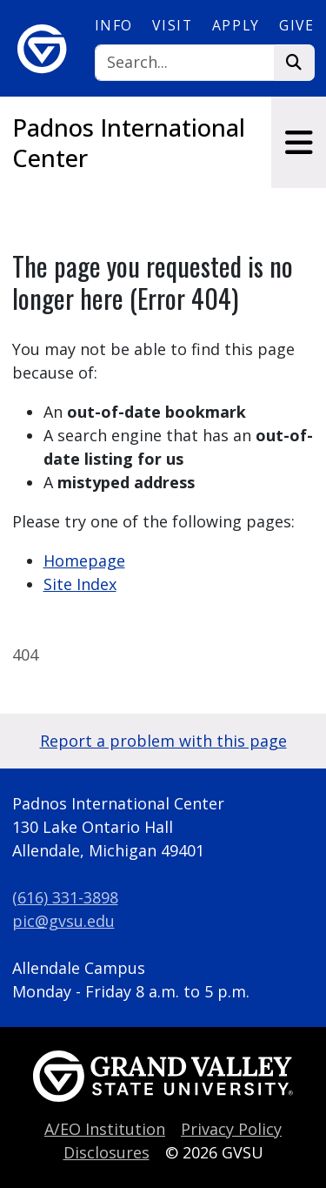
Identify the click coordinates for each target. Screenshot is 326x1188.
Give (296, 25)
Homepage (84, 560)
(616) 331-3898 (65, 897)
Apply (236, 25)
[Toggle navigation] (298, 142)
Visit (172, 25)
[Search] (185, 63)
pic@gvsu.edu (63, 920)
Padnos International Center (128, 142)
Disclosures (106, 1152)
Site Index (79, 584)
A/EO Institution (104, 1128)
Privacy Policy (231, 1128)
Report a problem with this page (163, 740)
